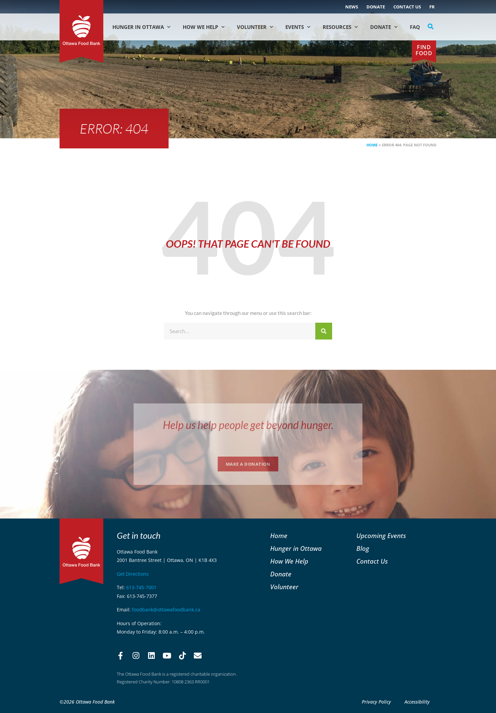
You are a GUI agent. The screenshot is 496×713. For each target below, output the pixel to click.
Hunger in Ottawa (141, 27)
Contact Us (407, 7)
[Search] (323, 331)
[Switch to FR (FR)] (432, 6)
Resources (340, 27)
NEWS (351, 7)
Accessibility (417, 702)
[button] (431, 27)
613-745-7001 (141, 587)
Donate (375, 7)
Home (372, 144)
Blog (362, 548)
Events (297, 27)
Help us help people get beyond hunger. (248, 424)
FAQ (415, 27)
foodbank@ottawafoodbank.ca (166, 609)
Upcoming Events (381, 535)
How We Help (203, 27)
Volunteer (255, 27)
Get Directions (133, 574)
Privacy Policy (376, 702)
